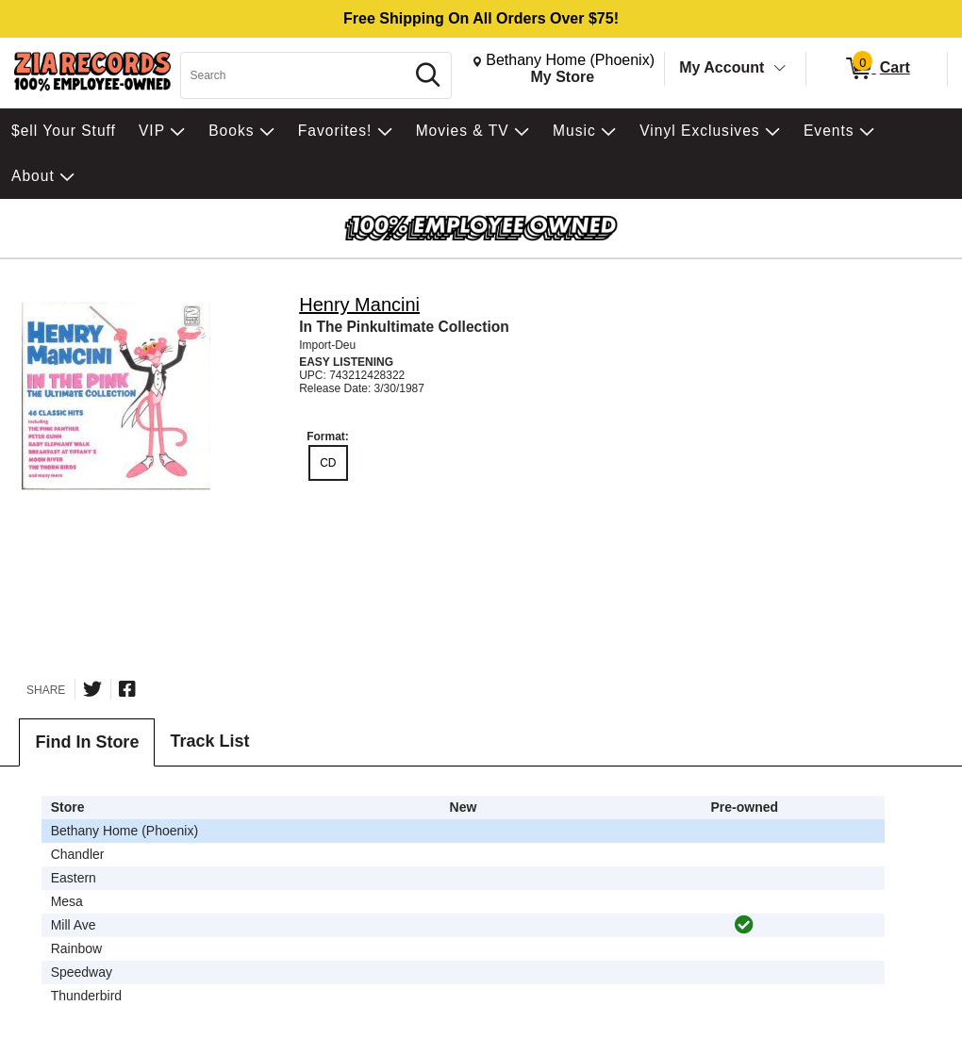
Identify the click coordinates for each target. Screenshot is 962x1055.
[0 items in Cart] (876, 69)
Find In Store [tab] (87, 742)
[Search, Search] (295, 75)
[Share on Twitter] (92, 689)
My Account (721, 67)
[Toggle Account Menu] (780, 69)
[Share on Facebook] (127, 689)
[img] (744, 924)
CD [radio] (328, 463)
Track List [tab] (209, 741)
